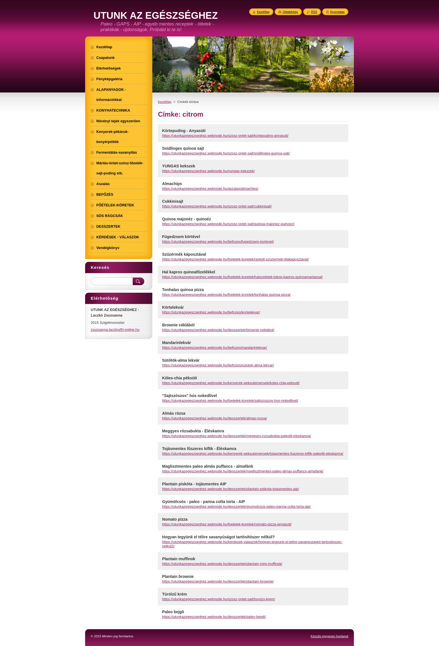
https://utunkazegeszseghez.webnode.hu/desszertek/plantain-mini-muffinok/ (222, 564)
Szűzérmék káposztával (184, 254)
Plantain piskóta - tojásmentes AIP (194, 484)
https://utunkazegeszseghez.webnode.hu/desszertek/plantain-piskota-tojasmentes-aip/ (230, 489)
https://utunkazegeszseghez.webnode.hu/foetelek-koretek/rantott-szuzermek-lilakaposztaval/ (235, 259)
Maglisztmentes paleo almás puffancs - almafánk (207, 466)
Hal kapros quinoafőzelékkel (188, 272)
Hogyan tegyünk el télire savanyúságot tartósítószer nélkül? (218, 537)
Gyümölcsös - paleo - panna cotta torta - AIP (203, 501)
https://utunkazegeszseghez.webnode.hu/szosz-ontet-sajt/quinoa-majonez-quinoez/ (228, 224)
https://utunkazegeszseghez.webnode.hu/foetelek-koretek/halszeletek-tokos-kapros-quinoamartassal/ (242, 277)
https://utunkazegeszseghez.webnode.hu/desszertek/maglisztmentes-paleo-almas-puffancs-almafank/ (242, 471)
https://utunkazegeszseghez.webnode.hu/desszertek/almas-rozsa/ (214, 418)
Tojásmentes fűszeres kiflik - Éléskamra (199, 448)
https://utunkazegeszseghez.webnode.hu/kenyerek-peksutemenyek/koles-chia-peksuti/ (231, 383)
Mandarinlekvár (176, 342)
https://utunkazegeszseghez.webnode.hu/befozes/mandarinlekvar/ (214, 347)
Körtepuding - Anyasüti (184, 130)
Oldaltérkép (290, 11)
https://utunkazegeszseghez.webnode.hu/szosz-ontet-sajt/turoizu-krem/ (218, 599)
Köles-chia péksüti (179, 378)
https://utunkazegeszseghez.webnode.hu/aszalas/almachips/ (210, 188)
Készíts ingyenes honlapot (329, 636)
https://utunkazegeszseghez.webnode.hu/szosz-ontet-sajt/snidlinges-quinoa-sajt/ (226, 153)
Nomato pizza (175, 519)
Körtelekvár (173, 307)
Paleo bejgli (173, 612)
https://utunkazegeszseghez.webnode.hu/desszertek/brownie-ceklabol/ (218, 330)
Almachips (172, 183)
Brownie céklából (178, 325)
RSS (314, 11)
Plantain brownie (178, 576)
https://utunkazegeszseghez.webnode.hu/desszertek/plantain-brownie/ (218, 581)
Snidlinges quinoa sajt (183, 148)
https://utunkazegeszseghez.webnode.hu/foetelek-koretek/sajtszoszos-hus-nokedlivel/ (230, 400)
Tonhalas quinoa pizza (183, 289)
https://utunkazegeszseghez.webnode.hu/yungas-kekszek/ (208, 171)
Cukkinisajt (172, 201)
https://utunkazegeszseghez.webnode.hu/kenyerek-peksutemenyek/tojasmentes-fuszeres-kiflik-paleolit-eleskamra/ (252, 453)
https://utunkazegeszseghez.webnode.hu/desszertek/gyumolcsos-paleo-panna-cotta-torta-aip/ (236, 506)
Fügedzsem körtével (181, 236)
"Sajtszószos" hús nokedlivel (189, 395)
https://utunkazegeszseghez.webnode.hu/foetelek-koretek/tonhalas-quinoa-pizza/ (226, 294)
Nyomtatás (337, 11)
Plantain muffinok (178, 559)
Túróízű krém (174, 594)
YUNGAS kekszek (178, 166)
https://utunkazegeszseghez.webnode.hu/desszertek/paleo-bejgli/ (214, 617)
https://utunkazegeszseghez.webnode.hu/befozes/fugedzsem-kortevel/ (218, 241)
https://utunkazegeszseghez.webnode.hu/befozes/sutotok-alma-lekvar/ (218, 365)
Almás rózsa (173, 413)
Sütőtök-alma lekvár (181, 360)
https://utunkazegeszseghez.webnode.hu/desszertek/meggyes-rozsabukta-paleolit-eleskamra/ (236, 436)
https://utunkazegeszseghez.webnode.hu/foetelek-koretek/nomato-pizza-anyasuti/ (226, 524)
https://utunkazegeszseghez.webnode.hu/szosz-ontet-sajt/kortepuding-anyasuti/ (225, 135)
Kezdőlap (164, 101)
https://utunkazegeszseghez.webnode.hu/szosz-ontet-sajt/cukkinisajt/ (217, 206)
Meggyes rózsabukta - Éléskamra (193, 431)
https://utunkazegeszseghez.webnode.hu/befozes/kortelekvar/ (211, 312)
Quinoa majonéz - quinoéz (186, 219)
